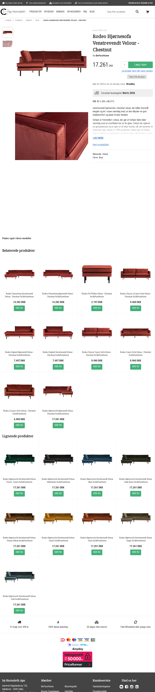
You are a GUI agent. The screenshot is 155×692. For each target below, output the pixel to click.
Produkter (35, 11)
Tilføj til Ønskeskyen (137, 77)
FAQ (85, 11)
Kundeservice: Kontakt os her (141, 3)
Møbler (29, 20)
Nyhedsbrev (74, 11)
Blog (92, 11)
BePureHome (102, 55)
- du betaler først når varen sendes (137, 70)
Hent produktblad (101, 144)
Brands (60, 11)
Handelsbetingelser (101, 686)
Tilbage (8, 20)
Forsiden (18, 20)
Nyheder (49, 11)
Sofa (38, 20)
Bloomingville (71, 686)
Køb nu (19, 308)
